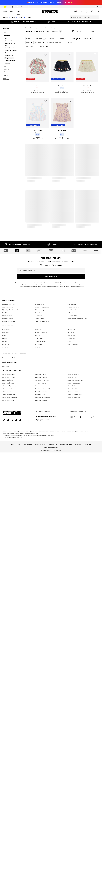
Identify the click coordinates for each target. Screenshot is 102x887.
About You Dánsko (40, 369)
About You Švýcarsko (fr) (9, 380)
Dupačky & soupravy (74, 301)
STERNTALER (72, 332)
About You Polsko (40, 389)
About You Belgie (73, 386)
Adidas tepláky (72, 310)
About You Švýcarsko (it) (42, 383)
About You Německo (41, 371)
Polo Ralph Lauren (40, 335)
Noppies (4, 335)
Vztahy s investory (40, 438)
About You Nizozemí (8, 389)
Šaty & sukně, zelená (8, 352)
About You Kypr (72, 371)
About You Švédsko (41, 394)
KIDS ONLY (71, 327)
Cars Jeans (5, 327)
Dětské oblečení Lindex (42, 316)
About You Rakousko (74, 369)
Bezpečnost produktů (51, 441)
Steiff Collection (73, 338)
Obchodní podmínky (66, 438)
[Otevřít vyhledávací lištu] (71, 12)
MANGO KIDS (72, 324)
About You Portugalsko (75, 389)
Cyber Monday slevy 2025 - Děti (77, 313)
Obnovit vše (42, 41)
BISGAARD (38, 324)
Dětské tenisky (39, 304)
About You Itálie (72, 383)
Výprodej (41, 33)
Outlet (6, 1)
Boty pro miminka (7, 301)
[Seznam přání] (92, 6)
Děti (18, 6)
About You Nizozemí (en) (75, 374)
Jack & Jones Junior (41, 327)
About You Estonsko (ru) (9, 392)
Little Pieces (39, 332)
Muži (11, 6)
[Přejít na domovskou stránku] (50, 6)
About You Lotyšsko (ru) (42, 392)
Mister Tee (5, 338)
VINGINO (37, 341)
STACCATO (38, 338)
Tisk (18, 438)
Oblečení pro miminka (74, 307)
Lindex (69, 335)
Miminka (33, 23)
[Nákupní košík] (98, 6)
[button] (78, 26)
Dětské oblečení (72, 304)
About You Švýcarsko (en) (42, 374)
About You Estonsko (41, 377)
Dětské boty (6, 307)
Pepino (4, 332)
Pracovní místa (27, 438)
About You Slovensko (74, 392)
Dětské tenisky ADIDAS (42, 301)
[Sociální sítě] (4, 414)
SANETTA (5, 341)
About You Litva (7, 386)
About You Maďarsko (8, 383)
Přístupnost (87, 438)
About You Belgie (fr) (74, 377)
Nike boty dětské (7, 313)
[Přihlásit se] (81, 6)
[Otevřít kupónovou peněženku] (75, 6)
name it (37, 330)
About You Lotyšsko (41, 386)
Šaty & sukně (49, 23)
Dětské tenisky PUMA (8, 298)
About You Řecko (7, 374)
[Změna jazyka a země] (96, 1)
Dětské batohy (39, 313)
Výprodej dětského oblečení (10, 304)
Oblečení (40, 23)
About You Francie (40, 380)
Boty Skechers (39, 298)
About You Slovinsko (8, 394)
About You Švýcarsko (8, 371)
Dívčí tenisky (38, 310)
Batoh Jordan (39, 307)
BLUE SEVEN (6, 324)
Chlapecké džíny (7, 310)
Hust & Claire (60, 23)
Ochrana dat (53, 438)
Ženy (5, 6)
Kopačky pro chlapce (8, 316)
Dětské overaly (72, 298)
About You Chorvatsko (74, 380)
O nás (12, 438)
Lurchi (4, 330)
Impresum (78, 438)
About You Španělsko (8, 377)
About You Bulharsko (8, 369)
